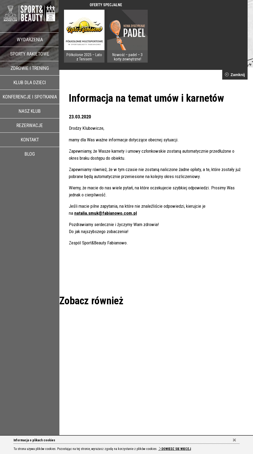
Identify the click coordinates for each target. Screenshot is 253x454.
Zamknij (235, 75)
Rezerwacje (29, 125)
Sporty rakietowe (29, 54)
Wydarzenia (30, 39)
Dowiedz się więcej (174, 449)
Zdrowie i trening (30, 68)
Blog (30, 154)
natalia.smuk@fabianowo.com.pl (105, 213)
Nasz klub (30, 111)
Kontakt (30, 139)
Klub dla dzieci (30, 82)
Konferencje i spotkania (30, 97)
